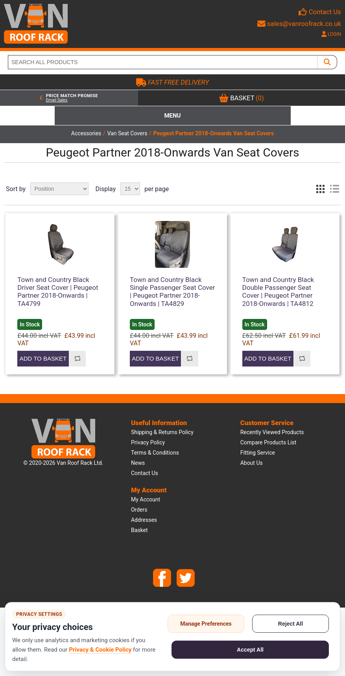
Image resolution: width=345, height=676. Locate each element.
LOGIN (331, 34)
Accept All (250, 650)
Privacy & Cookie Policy (100, 649)
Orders (139, 510)
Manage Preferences (206, 624)
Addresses (144, 520)
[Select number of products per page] (130, 188)
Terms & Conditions (155, 452)
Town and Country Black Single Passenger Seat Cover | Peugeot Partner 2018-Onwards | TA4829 (172, 292)
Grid (320, 188)
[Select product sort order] (59, 188)
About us (251, 463)
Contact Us (325, 12)
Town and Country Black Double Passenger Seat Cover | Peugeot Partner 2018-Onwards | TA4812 (278, 292)
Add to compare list (77, 359)
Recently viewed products (272, 432)
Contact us (144, 473)
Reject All (290, 624)
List (334, 188)
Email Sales (57, 100)
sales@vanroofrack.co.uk (299, 24)
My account (145, 499)
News (138, 463)
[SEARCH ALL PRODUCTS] (162, 62)
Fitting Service (257, 452)
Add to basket (43, 358)
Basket (139, 530)
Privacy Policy (148, 442)
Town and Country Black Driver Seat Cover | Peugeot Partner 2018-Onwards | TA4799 (57, 292)
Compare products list (268, 442)
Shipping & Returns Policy (162, 432)
